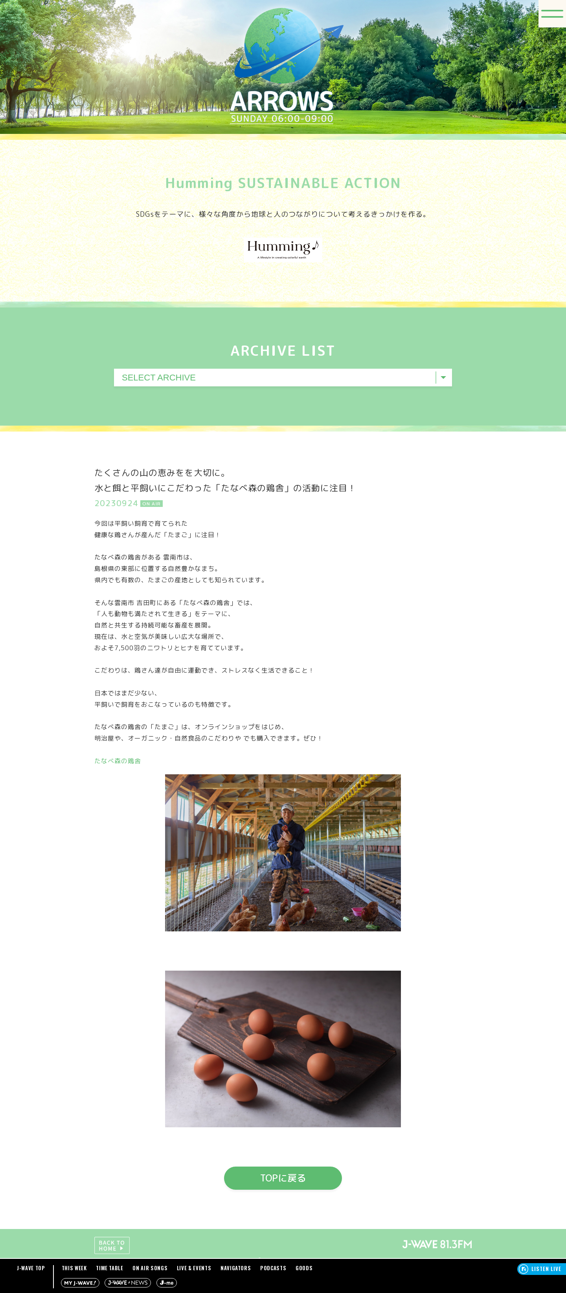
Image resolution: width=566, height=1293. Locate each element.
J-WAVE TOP (31, 1268)
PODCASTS (273, 1268)
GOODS (304, 1268)
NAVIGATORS (236, 1268)
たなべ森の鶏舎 (117, 761)
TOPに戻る (283, 1178)
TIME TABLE (109, 1268)
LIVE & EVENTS (194, 1268)
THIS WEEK (74, 1268)
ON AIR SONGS (149, 1268)
